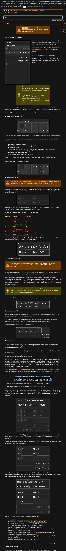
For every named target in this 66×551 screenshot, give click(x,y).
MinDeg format (38, 383)
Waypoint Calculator (39, 10)
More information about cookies (34, 6)
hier (27, 109)
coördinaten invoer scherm (39, 49)
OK (24, 7)
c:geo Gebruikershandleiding (26, 10)
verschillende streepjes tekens (36, 529)
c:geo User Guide (14, 10)
